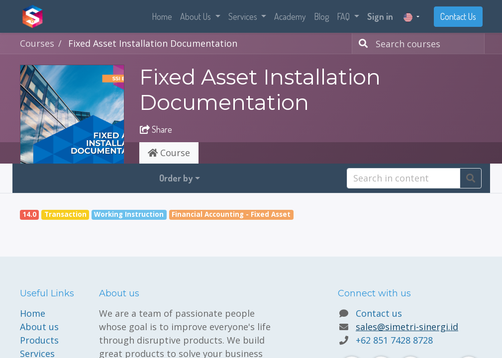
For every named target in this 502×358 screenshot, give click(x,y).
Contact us (379, 313)
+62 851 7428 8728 (394, 340)
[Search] (361, 43)
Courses (37, 43)
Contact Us (458, 16)
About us (39, 327)
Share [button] (156, 129)
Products (39, 340)
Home (32, 313)
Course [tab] (169, 153)
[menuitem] (162, 16)
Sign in (380, 16)
